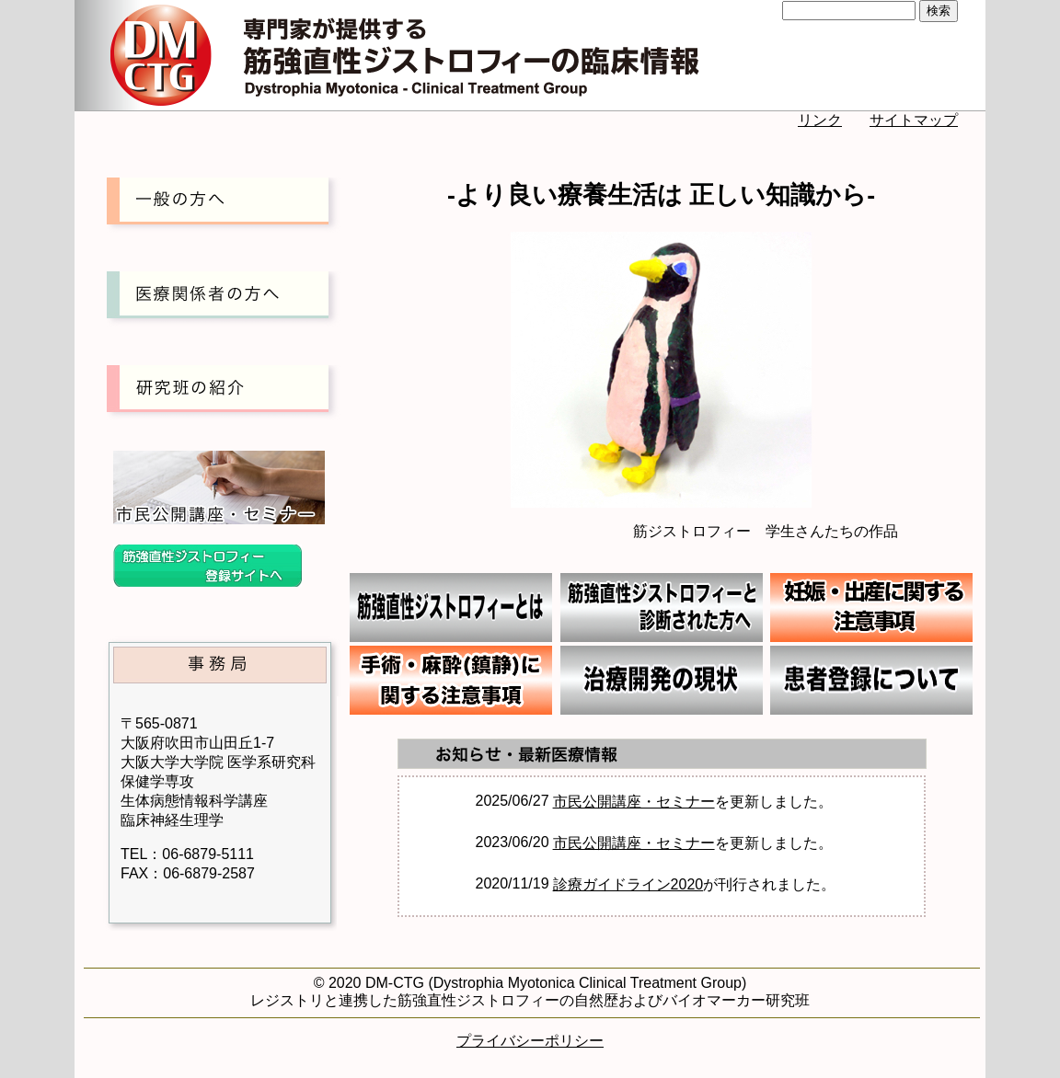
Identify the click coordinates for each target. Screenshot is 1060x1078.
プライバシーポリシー (530, 1041)
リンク (820, 120)
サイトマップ (914, 120)
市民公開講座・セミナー (634, 801)
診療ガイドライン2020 (628, 884)
